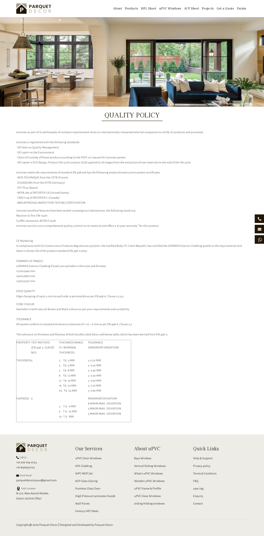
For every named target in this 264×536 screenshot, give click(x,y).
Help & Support (203, 458)
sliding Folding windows (149, 503)
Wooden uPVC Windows (149, 481)
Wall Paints (82, 503)
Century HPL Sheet (86, 511)
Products (131, 8)
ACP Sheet (191, 8)
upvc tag (198, 488)
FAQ (195, 481)
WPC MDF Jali (84, 473)
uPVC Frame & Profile (147, 488)
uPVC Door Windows (88, 458)
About (117, 8)
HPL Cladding (83, 466)
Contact (198, 503)
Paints (241, 8)
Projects (208, 8)
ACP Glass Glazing (86, 481)
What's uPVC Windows (148, 473)
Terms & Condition (204, 473)
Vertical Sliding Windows (150, 466)
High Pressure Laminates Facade (95, 496)
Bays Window (142, 458)
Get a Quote (225, 8)
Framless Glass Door (87, 488)
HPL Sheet (148, 8)
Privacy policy (201, 466)
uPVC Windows (170, 8)
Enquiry (198, 496)
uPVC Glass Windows (147, 496)
